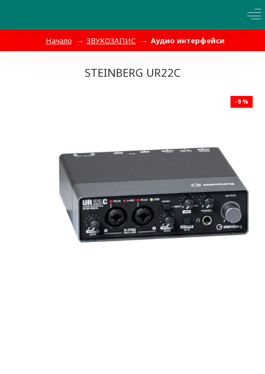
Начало (59, 40)
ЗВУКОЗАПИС (111, 40)
